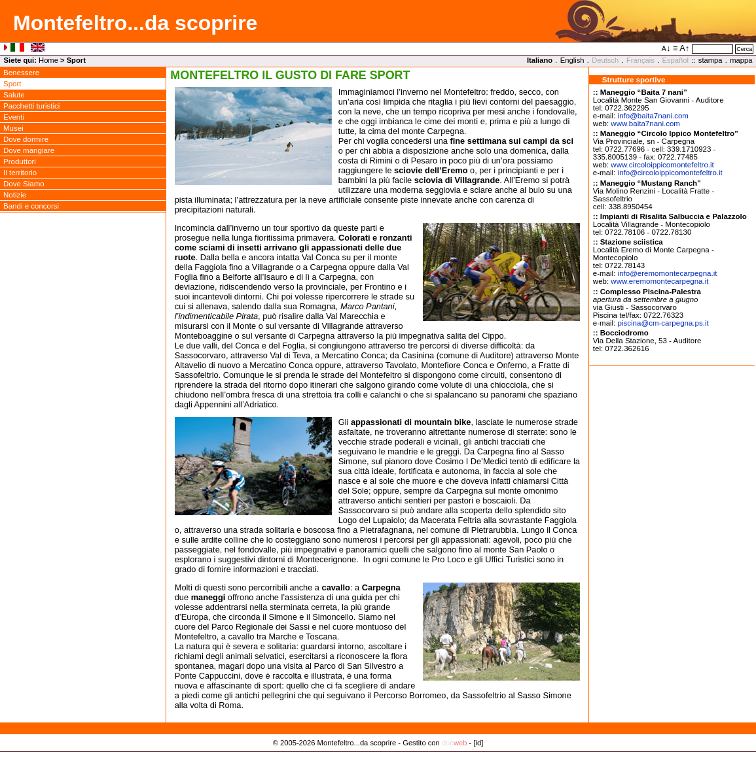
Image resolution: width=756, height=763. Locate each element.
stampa (710, 60)
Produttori (19, 161)
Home (48, 60)
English (572, 60)
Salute (14, 95)
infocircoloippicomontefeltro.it (670, 173)
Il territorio (20, 173)
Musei (13, 128)
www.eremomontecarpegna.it (659, 281)
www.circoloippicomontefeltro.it (662, 165)
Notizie (14, 195)
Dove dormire (25, 139)
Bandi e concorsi (31, 206)
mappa (741, 60)
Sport (12, 84)
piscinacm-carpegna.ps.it (663, 323)
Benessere (21, 72)
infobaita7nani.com (653, 116)
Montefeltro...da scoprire (135, 23)
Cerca (744, 49)
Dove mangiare (28, 150)
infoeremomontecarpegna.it (667, 273)
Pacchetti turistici (31, 106)
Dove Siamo (24, 184)
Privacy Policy (378, 756)
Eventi (13, 117)
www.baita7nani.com (645, 123)
